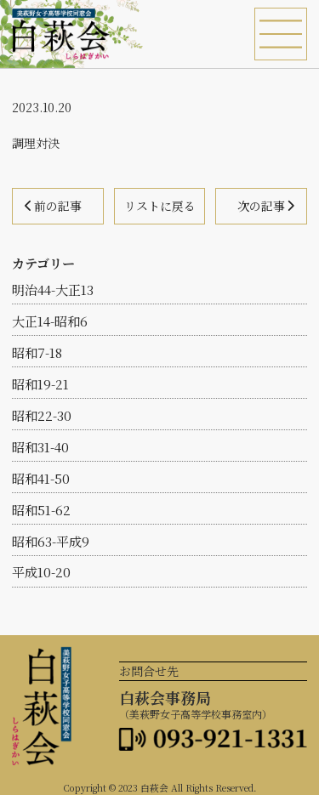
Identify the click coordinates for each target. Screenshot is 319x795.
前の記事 (58, 205)
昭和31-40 (40, 447)
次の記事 (261, 205)
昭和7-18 (37, 352)
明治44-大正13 (53, 289)
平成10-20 (41, 572)
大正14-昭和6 (50, 321)
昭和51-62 (41, 510)
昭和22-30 (41, 415)
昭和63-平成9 (50, 541)
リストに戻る (160, 205)
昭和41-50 (41, 478)
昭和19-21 (40, 384)
